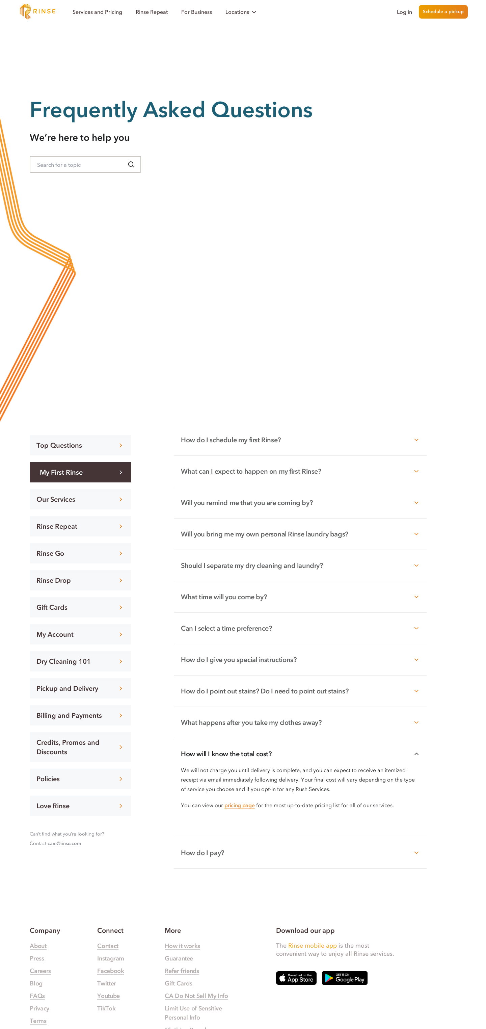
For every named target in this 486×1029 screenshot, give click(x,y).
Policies (80, 779)
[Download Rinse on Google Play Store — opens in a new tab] (345, 978)
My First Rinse (82, 472)
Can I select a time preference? (300, 628)
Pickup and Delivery (80, 688)
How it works (182, 946)
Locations (241, 12)
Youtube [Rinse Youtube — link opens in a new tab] (108, 996)
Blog (36, 983)
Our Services (80, 499)
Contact (107, 946)
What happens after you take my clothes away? (300, 722)
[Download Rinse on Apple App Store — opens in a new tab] (296, 978)
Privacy (39, 1008)
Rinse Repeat (152, 11)
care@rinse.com (64, 843)
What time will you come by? (300, 597)
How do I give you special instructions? (300, 660)
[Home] (37, 11)
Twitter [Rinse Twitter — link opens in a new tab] (106, 983)
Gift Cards (80, 607)
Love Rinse (80, 806)
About (38, 946)
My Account (80, 634)
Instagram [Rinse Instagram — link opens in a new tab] (110, 958)
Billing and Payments (80, 715)
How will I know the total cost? (300, 754)
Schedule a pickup (443, 12)
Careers (40, 971)
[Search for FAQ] (85, 164)
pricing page (239, 805)
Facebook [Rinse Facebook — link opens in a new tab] (110, 971)
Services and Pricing (97, 11)
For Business (196, 11)
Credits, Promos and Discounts (80, 747)
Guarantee (179, 958)
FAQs (37, 996)
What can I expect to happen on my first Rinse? (300, 471)
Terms (38, 1021)
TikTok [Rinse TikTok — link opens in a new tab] (106, 1008)
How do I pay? (300, 853)
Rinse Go (80, 553)
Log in (404, 11)
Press (37, 958)
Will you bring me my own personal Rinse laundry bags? (300, 534)
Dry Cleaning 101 (80, 661)
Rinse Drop (80, 580)
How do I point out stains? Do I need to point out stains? (300, 691)
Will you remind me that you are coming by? (300, 503)
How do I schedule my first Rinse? (300, 440)
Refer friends (182, 971)
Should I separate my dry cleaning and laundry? (300, 565)
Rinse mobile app (312, 945)
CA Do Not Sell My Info (196, 996)
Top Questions (80, 445)
